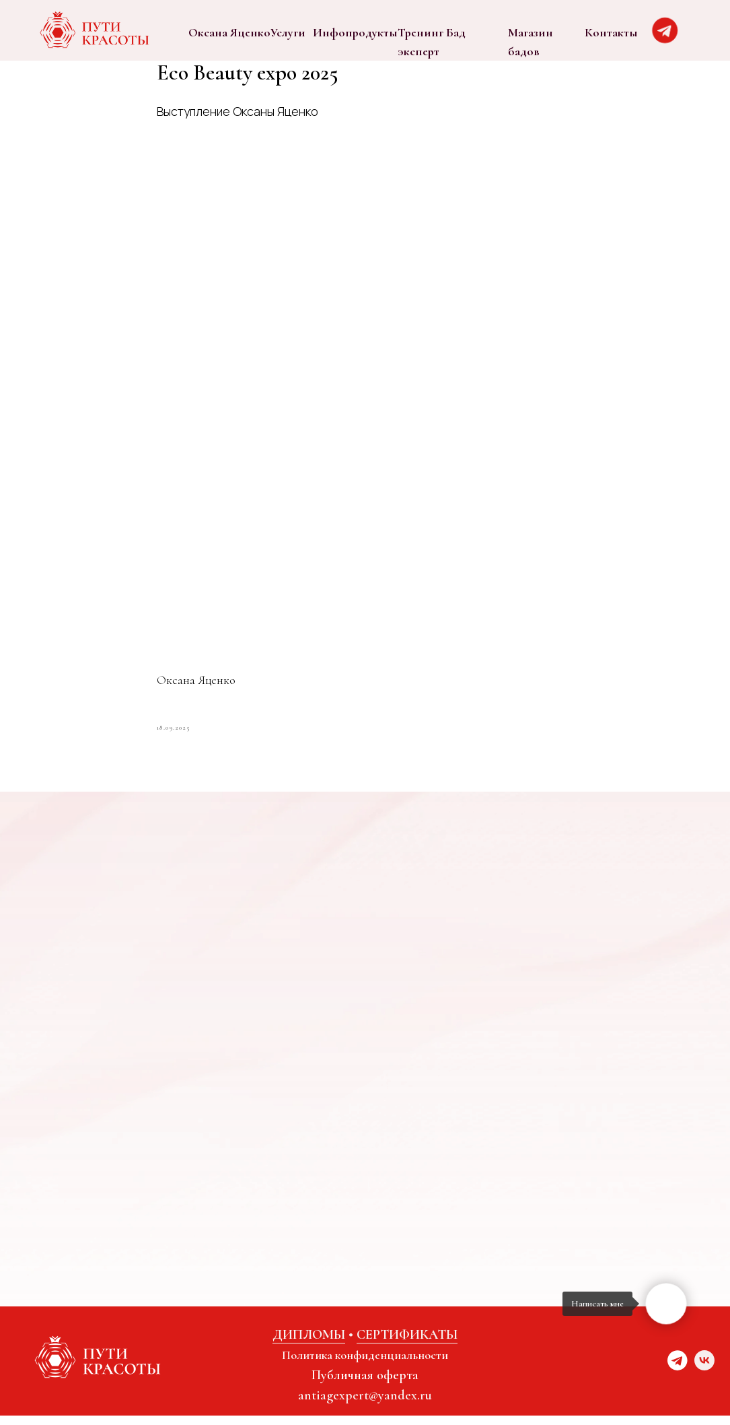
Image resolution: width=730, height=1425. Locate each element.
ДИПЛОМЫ (308, 1344)
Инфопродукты (355, 32)
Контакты (611, 32)
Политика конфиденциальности (365, 1364)
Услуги (287, 32)
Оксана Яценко (229, 32)
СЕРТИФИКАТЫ (407, 1344)
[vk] (704, 1376)
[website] (677, 1376)
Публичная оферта (365, 1384)
